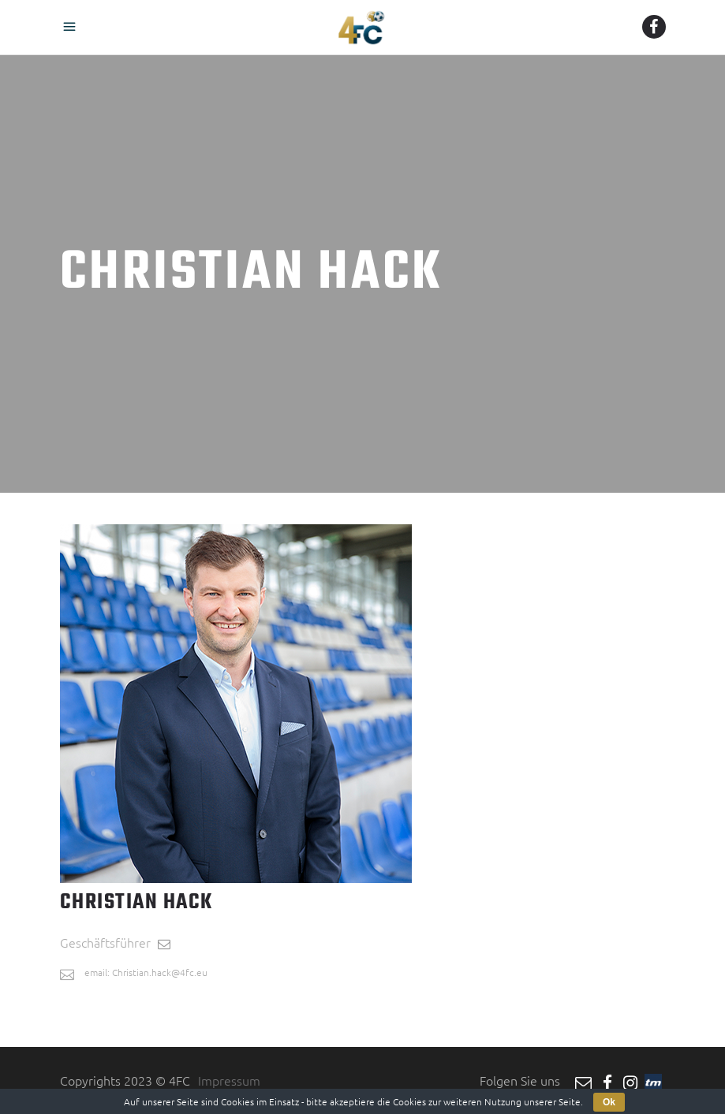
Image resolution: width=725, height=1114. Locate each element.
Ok (609, 1102)
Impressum (229, 1080)
